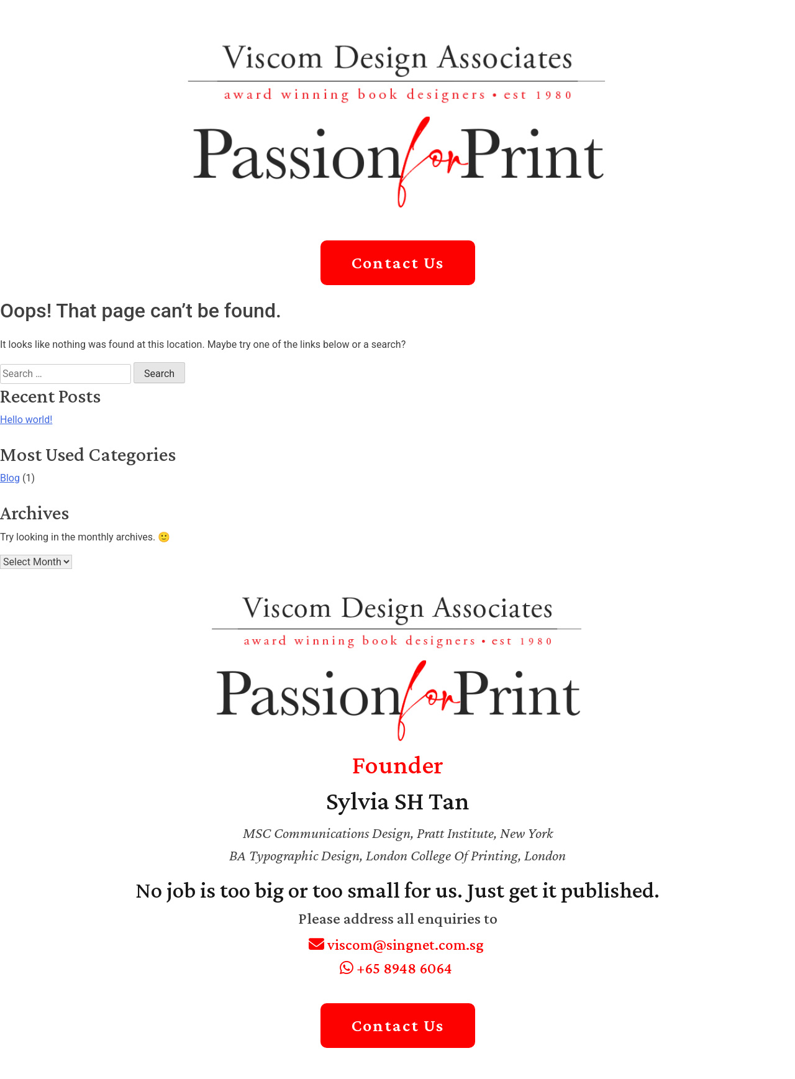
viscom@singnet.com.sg (396, 944)
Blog (10, 478)
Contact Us (398, 262)
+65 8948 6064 (396, 968)
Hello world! (26, 420)
